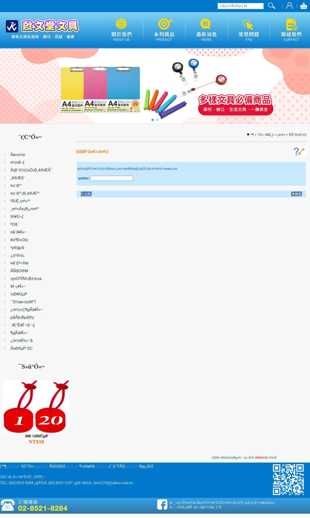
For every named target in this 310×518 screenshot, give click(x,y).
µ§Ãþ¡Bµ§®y (22, 317)
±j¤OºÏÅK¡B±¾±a (26, 278)
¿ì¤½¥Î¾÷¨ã (21, 340)
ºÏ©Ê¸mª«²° (20, 201)
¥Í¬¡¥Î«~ (18, 286)
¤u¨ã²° (16, 185)
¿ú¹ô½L (17, 255)
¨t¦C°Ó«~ (28, 466)
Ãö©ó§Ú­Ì (57, 466)
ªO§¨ (14, 224)
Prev (6, 86)
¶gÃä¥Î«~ (19, 333)
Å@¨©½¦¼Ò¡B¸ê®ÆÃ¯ (31, 170)
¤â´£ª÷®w (19, 263)
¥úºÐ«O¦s (19, 240)
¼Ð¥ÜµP (18, 294)
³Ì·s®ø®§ (86, 466)
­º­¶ (252, 135)
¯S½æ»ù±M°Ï (23, 302)
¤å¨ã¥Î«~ (18, 232)
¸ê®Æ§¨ (17, 178)
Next (304, 86)
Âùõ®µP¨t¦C (21, 348)
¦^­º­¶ (3, 466)
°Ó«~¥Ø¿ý (265, 135)
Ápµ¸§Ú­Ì (146, 466)
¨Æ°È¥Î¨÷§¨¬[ (22, 325)
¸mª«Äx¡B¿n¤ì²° (24, 209)
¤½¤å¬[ (17, 162)
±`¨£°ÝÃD (116, 466)
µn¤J (281, 135)
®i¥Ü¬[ (16, 216)
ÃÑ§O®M (19, 271)
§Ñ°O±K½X (297, 135)
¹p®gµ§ (17, 247)
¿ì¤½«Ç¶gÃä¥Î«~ (26, 309)
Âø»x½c (17, 154)
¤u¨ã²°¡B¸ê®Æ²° (25, 193)
